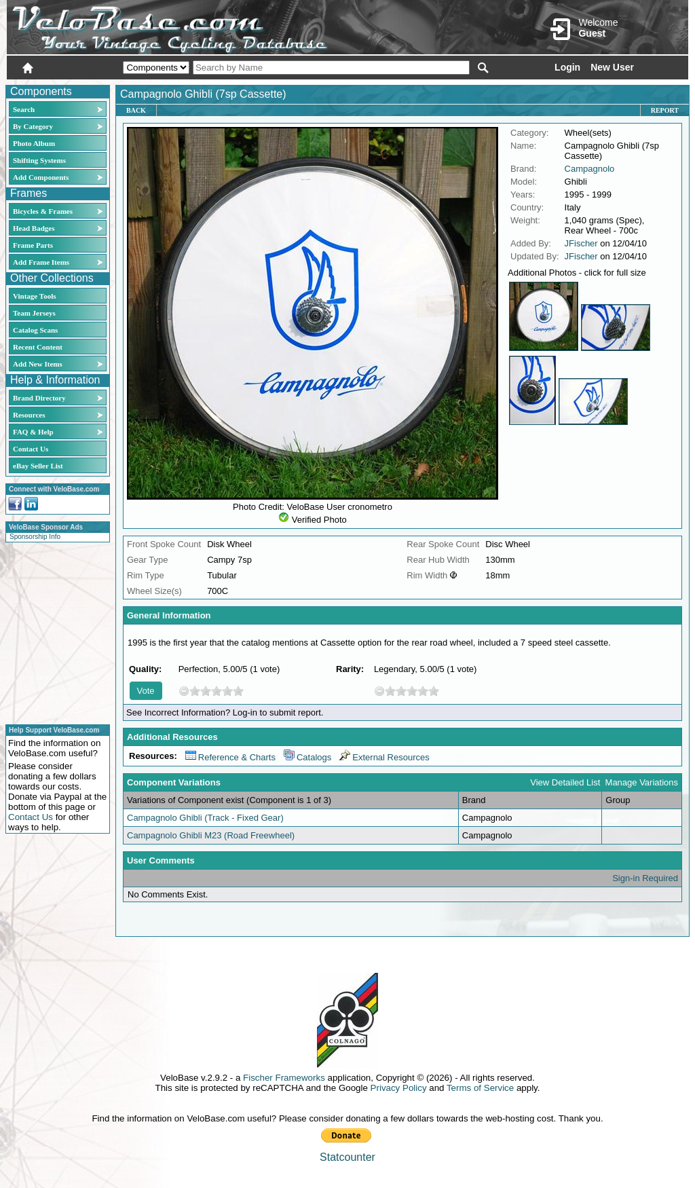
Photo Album (34, 143)
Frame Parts (33, 245)
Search (24, 109)
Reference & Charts (230, 757)
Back (136, 110)
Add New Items (37, 364)
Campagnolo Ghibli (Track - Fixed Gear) (205, 818)
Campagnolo (590, 169)
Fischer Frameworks (284, 1078)
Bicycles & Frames (44, 211)
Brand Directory (39, 398)
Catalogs (307, 757)
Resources (29, 415)
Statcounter (347, 1157)
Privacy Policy (399, 1088)
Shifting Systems (39, 160)
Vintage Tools (34, 296)
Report (665, 110)
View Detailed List (565, 782)
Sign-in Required (645, 878)
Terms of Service (480, 1088)
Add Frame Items (41, 262)
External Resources (384, 757)
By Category (33, 126)
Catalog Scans (35, 330)
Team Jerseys (34, 313)
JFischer (581, 243)
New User (612, 67)
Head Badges (33, 228)
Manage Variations (641, 782)
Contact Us (30, 449)
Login (567, 67)
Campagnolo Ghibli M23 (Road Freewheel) (211, 835)
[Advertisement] (53, 631)
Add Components (41, 177)
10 (238, 691)
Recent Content (37, 347)
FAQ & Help (33, 432)
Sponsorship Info (35, 536)
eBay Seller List (38, 466)
